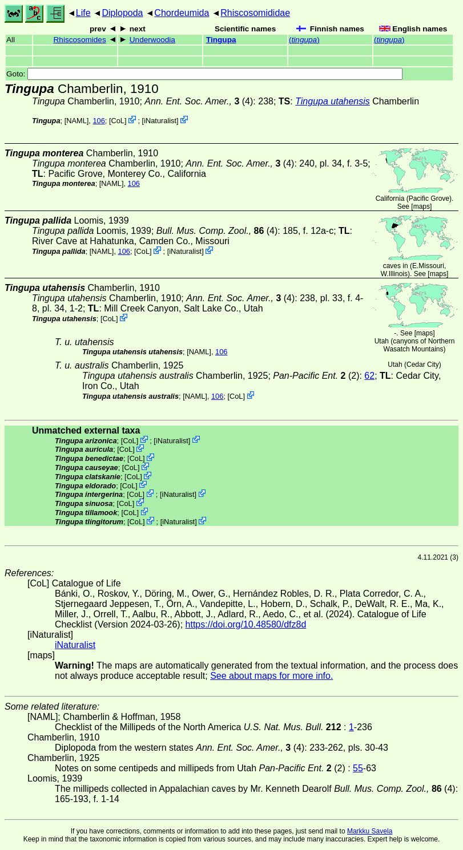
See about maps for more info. (271, 676)
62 (369, 376)
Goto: (204, 74)
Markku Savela (369, 831)
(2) (316, 376)
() (304, 39)
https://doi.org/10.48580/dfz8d (246, 624)
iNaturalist (160, 120)
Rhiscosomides (80, 39)
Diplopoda (122, 13)
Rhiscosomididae (255, 13)
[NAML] (77, 120)
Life (83, 13)
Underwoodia (152, 39)
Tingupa (221, 39)
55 (358, 768)
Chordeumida (181, 13)
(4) (198, 101)
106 (98, 120)
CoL (117, 120)
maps (421, 207)
